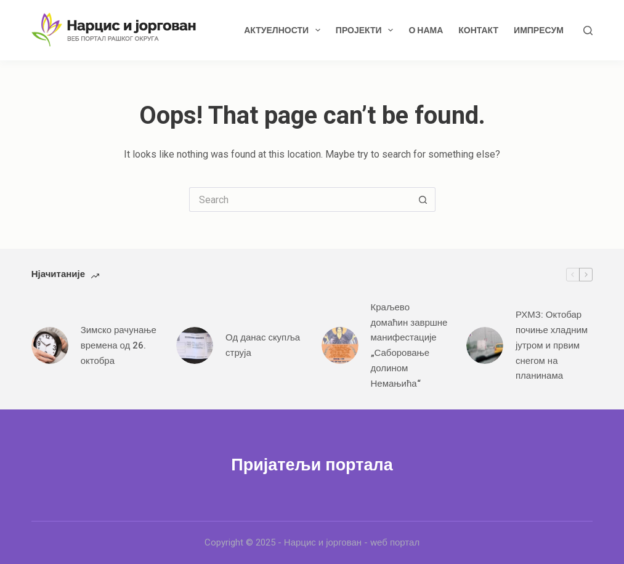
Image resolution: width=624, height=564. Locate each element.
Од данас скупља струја (262, 345)
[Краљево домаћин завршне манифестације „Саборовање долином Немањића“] (340, 345)
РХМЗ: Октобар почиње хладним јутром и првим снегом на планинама (552, 345)
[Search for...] (300, 199)
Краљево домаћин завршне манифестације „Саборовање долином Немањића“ (409, 345)
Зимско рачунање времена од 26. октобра (118, 345)
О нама (425, 30)
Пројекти (367, 30)
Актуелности (284, 30)
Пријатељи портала (311, 465)
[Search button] (423, 199)
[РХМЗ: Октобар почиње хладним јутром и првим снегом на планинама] (484, 345)
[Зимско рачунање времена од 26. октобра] (49, 345)
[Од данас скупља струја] (194, 345)
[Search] (588, 30)
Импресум (539, 30)
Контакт (478, 30)
